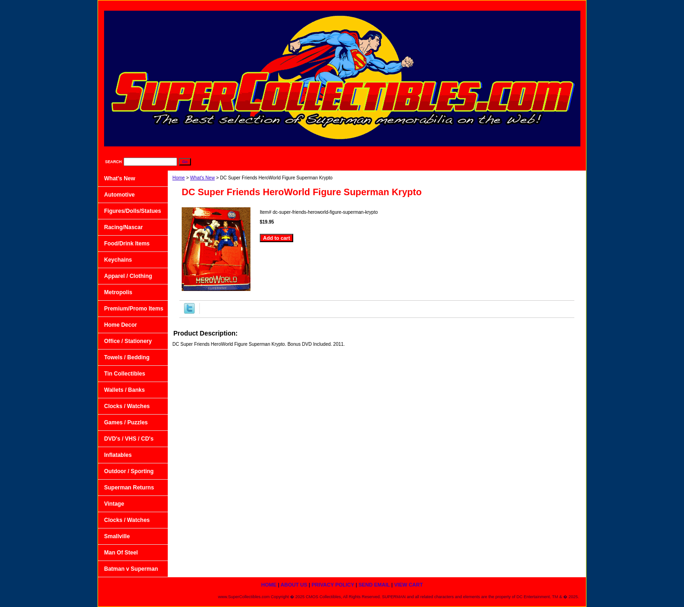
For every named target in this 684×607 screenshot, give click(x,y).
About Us (420, 4)
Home (178, 177)
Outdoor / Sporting (129, 471)
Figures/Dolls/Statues (132, 211)
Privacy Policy (468, 4)
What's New (202, 177)
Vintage (114, 504)
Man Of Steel (121, 552)
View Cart (562, 4)
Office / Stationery (128, 341)
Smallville (117, 536)
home (383, 4)
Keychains (118, 260)
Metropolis (118, 292)
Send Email (518, 4)
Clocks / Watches (127, 406)
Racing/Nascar (123, 227)
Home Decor (120, 325)
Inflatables (118, 455)
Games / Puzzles (126, 422)
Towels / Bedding (127, 357)
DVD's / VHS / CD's (128, 438)
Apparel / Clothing (128, 276)
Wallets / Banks (124, 390)
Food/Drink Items (127, 243)
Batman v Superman (131, 569)
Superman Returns (129, 487)
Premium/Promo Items (133, 308)
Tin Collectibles (124, 373)
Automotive (119, 194)
